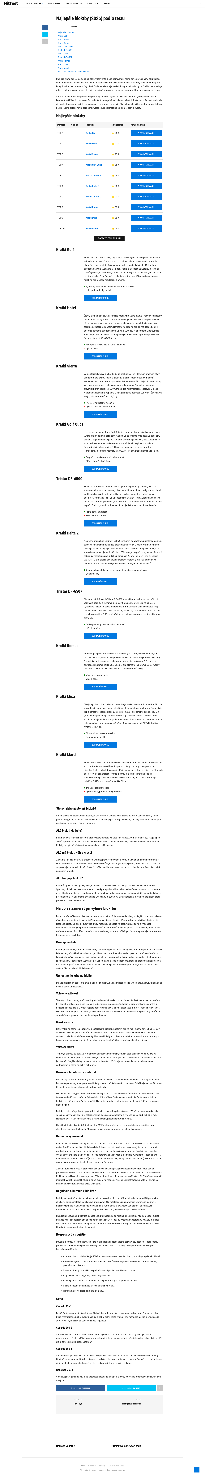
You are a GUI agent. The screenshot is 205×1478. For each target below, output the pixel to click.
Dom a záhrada (33, 3)
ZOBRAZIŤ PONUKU (100, 298)
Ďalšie (107, 3)
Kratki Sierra (63, 43)
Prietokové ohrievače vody (125, 1446)
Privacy (102, 1466)
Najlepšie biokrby (66, 32)
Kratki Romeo (64, 61)
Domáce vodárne (65, 1446)
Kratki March (64, 68)
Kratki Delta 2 (64, 53)
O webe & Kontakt (88, 1466)
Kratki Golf (63, 36)
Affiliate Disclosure (116, 1466)
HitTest (11, 3)
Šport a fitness (74, 3)
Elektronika (54, 3)
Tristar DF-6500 (65, 50)
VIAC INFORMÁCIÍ (146, 133)
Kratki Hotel (63, 39)
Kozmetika (93, 3)
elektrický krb (137, 82)
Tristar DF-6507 (65, 57)
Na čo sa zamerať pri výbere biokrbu (74, 71)
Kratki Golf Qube (65, 46)
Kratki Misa (63, 64)
